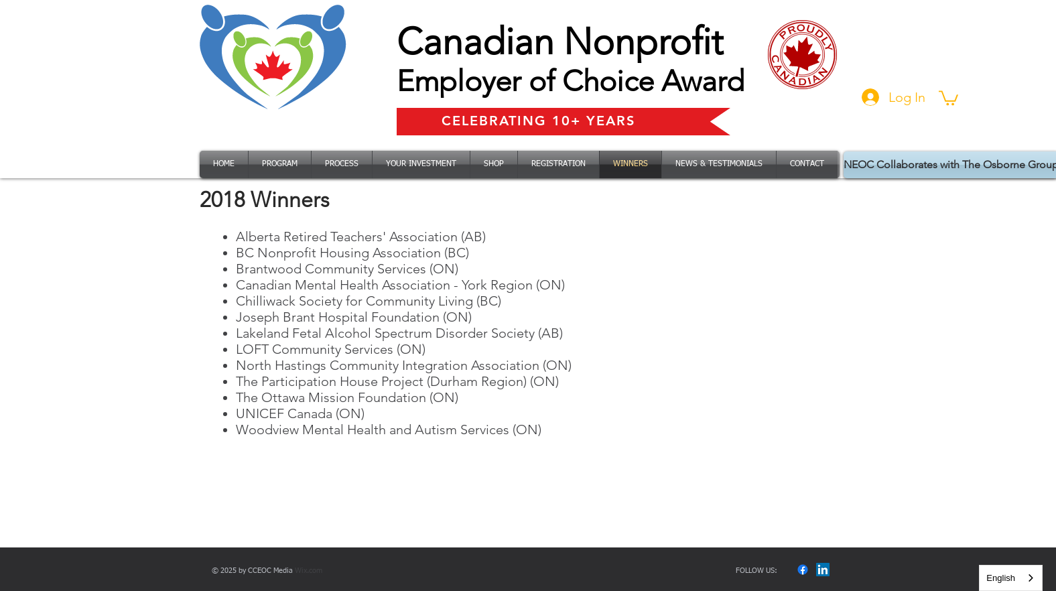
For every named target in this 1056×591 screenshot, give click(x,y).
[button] (948, 97)
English (1000, 578)
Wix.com (308, 570)
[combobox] (1011, 578)
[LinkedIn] (823, 569)
